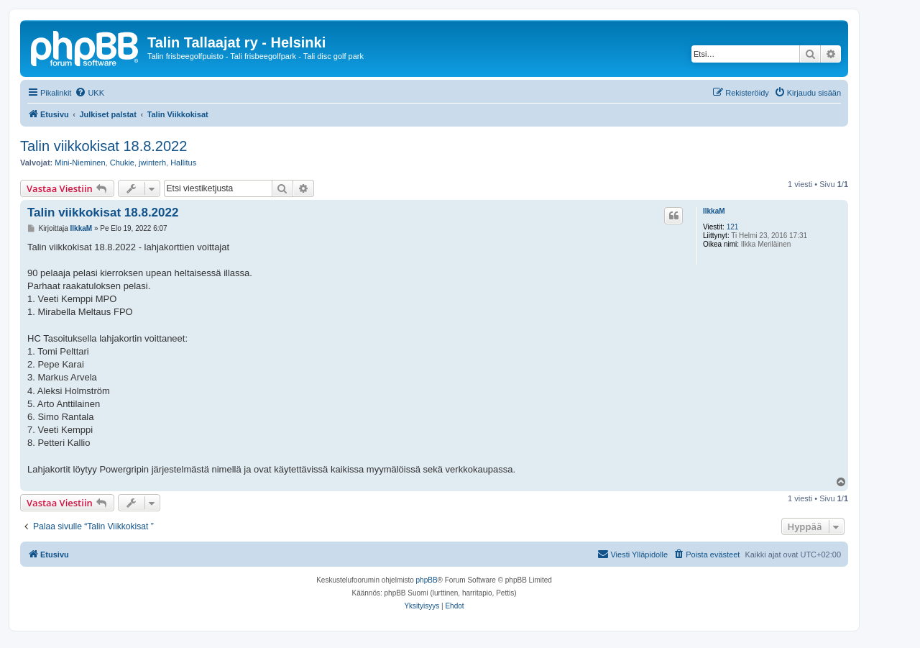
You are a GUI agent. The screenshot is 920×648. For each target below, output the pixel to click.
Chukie (122, 162)
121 (733, 227)
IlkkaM (714, 211)
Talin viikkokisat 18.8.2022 (103, 146)
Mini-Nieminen (80, 162)
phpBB (427, 580)
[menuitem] (89, 92)
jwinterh (152, 162)
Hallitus (183, 162)
